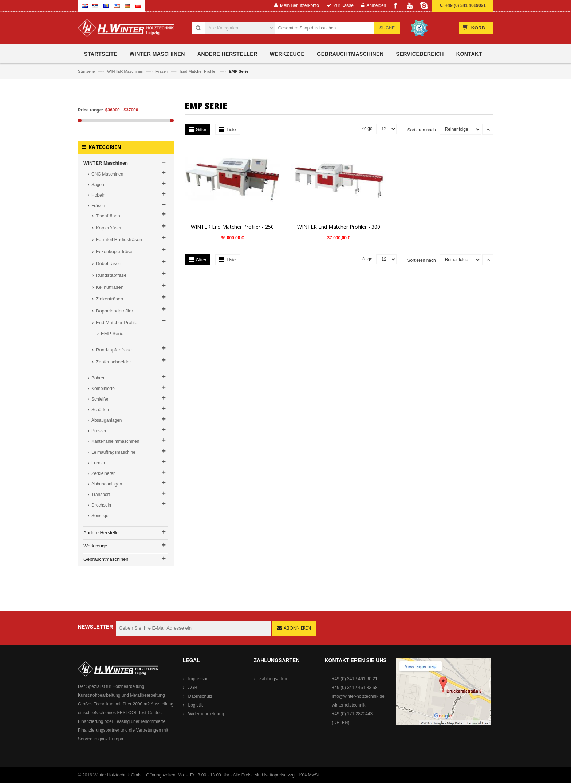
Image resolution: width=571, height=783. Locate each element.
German (127, 6)
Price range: (90, 110)
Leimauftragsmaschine (113, 452)
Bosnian (106, 6)
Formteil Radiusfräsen (119, 239)
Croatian (85, 6)
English (117, 6)
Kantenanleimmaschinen (115, 441)
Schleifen (100, 399)
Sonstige (100, 515)
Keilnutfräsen (109, 287)
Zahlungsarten (273, 678)
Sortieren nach (421, 130)
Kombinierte (103, 388)
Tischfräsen (108, 216)
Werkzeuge (95, 545)
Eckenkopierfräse (114, 251)
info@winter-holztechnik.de (358, 696)
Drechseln (101, 505)
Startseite (87, 71)
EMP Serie (112, 333)
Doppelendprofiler (114, 311)
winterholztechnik (349, 705)
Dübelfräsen (108, 263)
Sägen (97, 184)
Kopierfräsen (109, 228)
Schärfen (100, 409)
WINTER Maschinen (126, 71)
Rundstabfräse (111, 275)
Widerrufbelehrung (206, 713)
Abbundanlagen (106, 484)
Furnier (98, 462)
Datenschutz (200, 696)
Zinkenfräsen (109, 299)
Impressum (199, 678)
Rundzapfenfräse (114, 350)
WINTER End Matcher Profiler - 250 (232, 226)
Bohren (98, 378)
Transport (100, 494)
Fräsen (162, 71)
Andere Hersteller (101, 532)
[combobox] (328, 28)
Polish (138, 6)
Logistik (195, 705)
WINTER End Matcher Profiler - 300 (338, 226)
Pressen (99, 430)
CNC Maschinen (107, 174)
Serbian (95, 6)
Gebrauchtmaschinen (106, 559)
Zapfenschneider (113, 362)
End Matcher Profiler (199, 71)
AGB (192, 687)
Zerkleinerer (103, 473)
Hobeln (98, 195)
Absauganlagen (106, 420)
